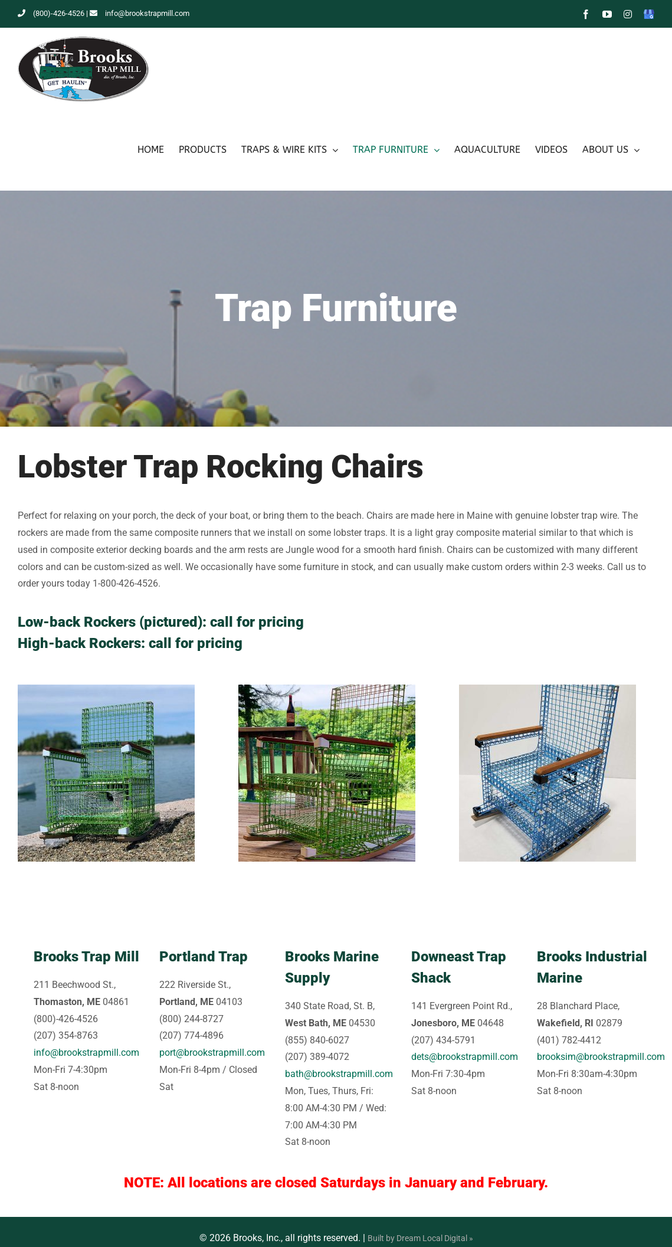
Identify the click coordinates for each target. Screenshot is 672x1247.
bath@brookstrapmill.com (339, 1073)
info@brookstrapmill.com (139, 13)
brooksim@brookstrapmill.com (601, 1056)
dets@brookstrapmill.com (464, 1056)
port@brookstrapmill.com (212, 1052)
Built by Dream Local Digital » (420, 1238)
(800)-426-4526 (51, 13)
